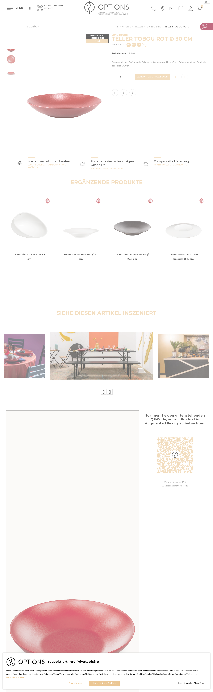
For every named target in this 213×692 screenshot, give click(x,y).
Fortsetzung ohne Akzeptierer (192, 683)
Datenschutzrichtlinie (15, 677)
